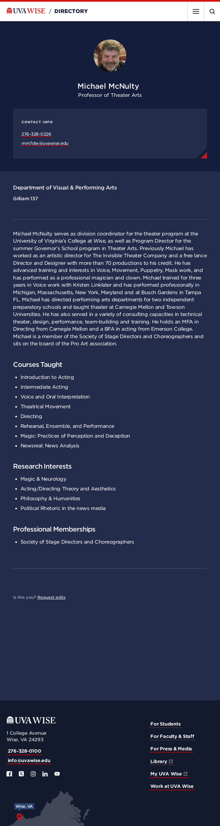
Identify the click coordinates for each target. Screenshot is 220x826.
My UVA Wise (166, 773)
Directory (71, 11)
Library (158, 761)
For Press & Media (171, 748)
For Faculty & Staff (172, 736)
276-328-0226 (36, 134)
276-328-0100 (24, 751)
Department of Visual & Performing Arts (65, 188)
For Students (165, 724)
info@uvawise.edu (29, 760)
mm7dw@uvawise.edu (44, 143)
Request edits (51, 597)
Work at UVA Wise (171, 786)
